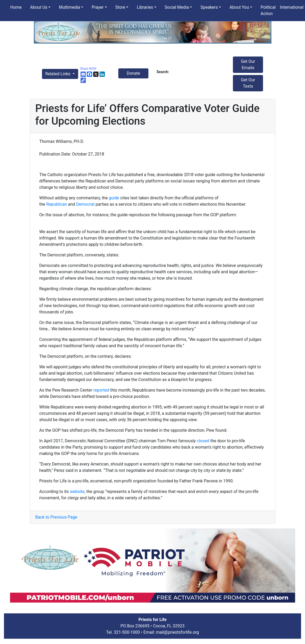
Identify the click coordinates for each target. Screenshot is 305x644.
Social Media (177, 7)
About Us (38, 7)
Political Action (268, 10)
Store (120, 7)
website (77, 491)
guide (114, 197)
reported (101, 390)
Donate (133, 73)
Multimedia (69, 7)
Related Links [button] (58, 73)
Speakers (209, 7)
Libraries (145, 7)
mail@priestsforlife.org (177, 632)
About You (239, 7)
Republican (56, 204)
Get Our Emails (248, 64)
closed (203, 440)
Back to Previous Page (56, 517)
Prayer (98, 7)
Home (16, 7)
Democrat (85, 204)
